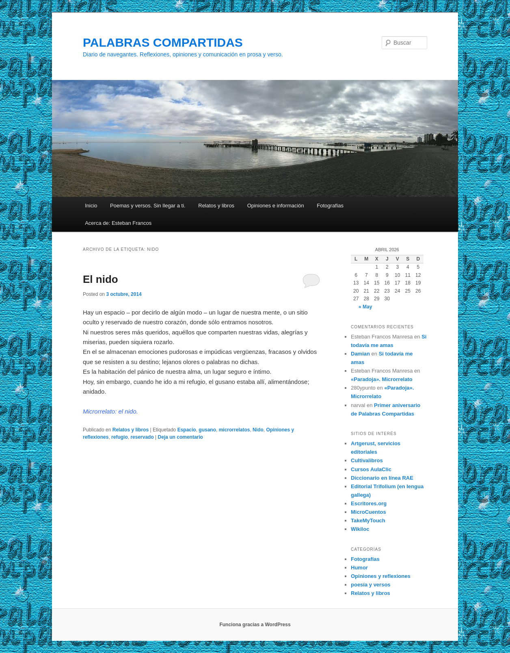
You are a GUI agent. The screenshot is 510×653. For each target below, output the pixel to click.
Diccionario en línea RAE (382, 478)
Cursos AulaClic (371, 469)
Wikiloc (360, 529)
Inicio (91, 206)
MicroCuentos (368, 512)
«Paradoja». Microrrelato (382, 379)
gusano (207, 430)
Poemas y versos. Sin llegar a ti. (148, 206)
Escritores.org (369, 503)
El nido (100, 279)
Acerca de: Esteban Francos (118, 223)
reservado (141, 437)
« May (365, 307)
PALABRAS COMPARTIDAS (163, 42)
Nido (258, 430)
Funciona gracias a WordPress (254, 624)
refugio (119, 437)
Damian (360, 354)
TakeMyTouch (368, 520)
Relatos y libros (216, 206)
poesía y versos (371, 585)
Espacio (186, 430)
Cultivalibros (367, 460)
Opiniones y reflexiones (381, 576)
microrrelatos (234, 430)
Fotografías (330, 206)
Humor (359, 568)
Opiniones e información (275, 206)
